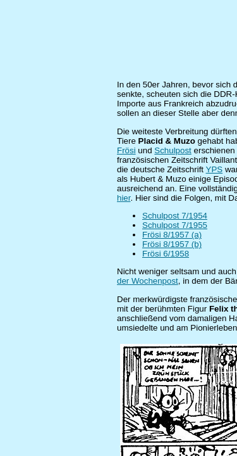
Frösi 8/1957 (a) (172, 234)
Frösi (126, 150)
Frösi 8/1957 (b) (172, 244)
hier (124, 198)
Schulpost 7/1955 (174, 225)
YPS (214, 169)
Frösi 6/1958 (165, 253)
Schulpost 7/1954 (174, 215)
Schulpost (172, 150)
